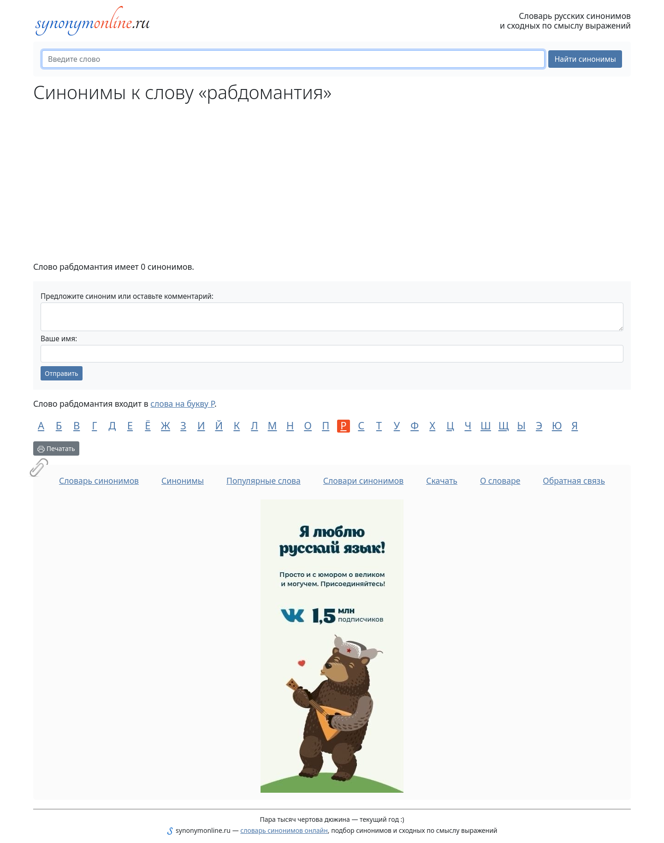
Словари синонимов (363, 480)
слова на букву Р (182, 403)
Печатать (56, 448)
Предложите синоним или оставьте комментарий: (127, 296)
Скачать (441, 480)
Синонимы (182, 480)
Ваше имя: (59, 339)
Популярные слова (263, 480)
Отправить (61, 373)
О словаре (500, 480)
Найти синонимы (585, 59)
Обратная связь (574, 480)
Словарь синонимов (99, 480)
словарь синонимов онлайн (284, 830)
